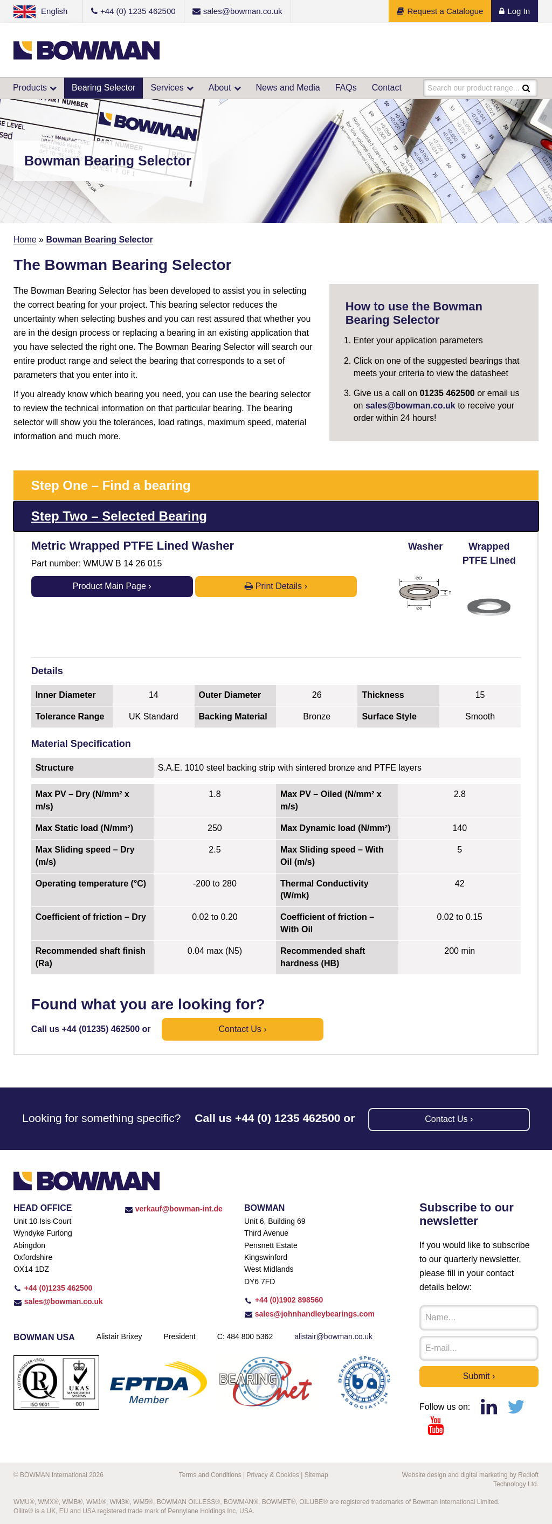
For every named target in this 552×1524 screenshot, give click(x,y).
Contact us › (243, 1029)
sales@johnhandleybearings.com (309, 1314)
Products (30, 87)
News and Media (288, 87)
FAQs (346, 87)
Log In (514, 11)
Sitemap (316, 1475)
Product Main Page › (112, 586)
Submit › (479, 1376)
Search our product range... (473, 88)
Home (25, 239)
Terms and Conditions (210, 1475)
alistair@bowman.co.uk (333, 1336)
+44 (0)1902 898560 (283, 1300)
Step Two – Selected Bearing (119, 516)
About (220, 87)
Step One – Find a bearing (111, 485)
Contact (387, 87)
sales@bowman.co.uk (410, 405)
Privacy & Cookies (272, 1475)
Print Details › (276, 586)
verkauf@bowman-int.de (174, 1208)
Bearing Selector (103, 87)
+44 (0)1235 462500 (52, 1288)
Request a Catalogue (440, 11)
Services (166, 87)
